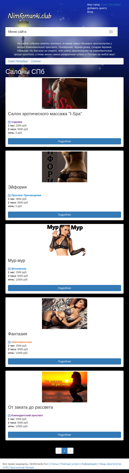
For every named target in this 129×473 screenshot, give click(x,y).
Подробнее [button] (64, 141)
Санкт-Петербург (111, 4)
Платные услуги (69, 463)
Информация (89, 463)
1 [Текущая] (64, 450)
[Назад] (59, 451)
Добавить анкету (97, 8)
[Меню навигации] (111, 32)
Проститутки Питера (22, 467)
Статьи (54, 463)
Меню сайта (17, 32)
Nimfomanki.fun (29, 17)
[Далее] (70, 451)
